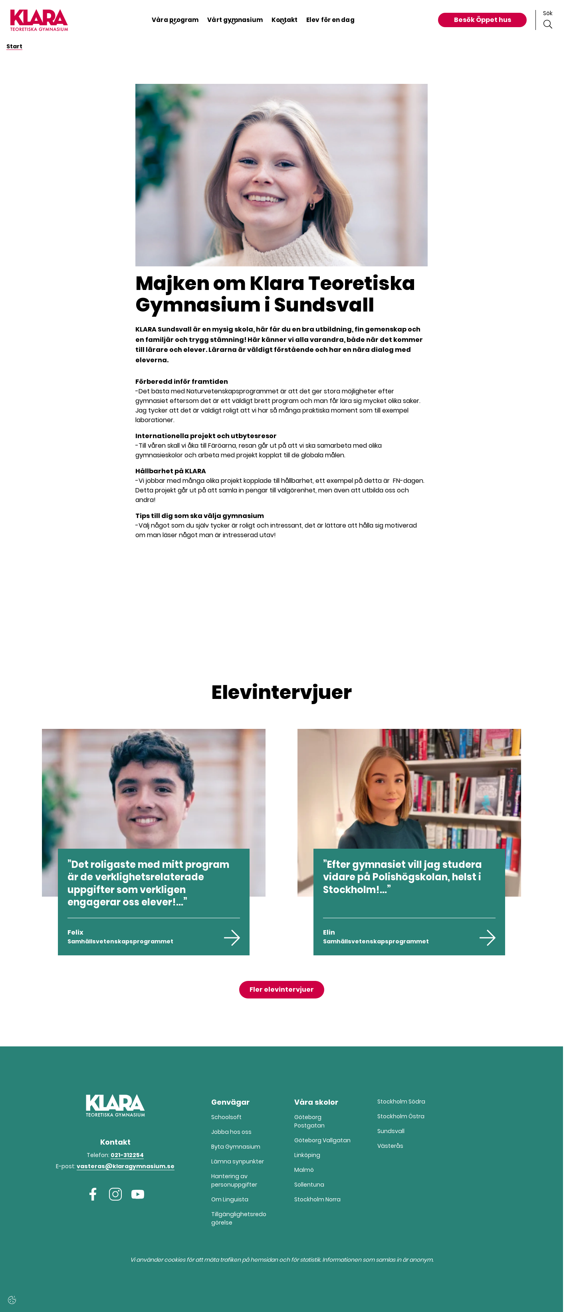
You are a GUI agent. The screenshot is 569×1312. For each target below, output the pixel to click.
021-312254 (127, 1155)
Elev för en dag (336, 19)
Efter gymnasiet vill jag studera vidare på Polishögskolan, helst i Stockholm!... (402, 877)
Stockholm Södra (401, 1102)
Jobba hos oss (231, 1132)
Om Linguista (229, 1199)
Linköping (307, 1155)
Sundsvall (390, 1131)
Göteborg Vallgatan (322, 1140)
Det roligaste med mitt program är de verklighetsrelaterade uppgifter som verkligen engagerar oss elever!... (148, 883)
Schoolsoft (226, 1117)
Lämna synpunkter (237, 1161)
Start (14, 46)
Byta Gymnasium (235, 1147)
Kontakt (286, 19)
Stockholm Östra (400, 1116)
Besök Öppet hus (482, 19)
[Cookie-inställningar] (12, 1300)
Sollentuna (309, 1185)
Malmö (304, 1170)
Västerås (390, 1146)
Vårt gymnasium (232, 19)
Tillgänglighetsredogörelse (238, 1218)
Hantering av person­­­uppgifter (234, 1180)
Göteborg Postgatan (309, 1121)
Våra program (167, 19)
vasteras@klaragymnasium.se (125, 1166)
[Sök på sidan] (547, 20)
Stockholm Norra (317, 1199)
